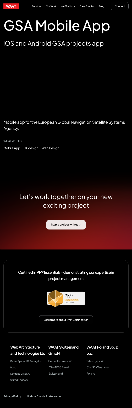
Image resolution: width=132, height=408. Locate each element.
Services (36, 6)
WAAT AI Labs (68, 6)
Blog (101, 6)
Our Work (51, 6)
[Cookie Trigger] (44, 396)
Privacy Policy (12, 396)
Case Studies (87, 6)
